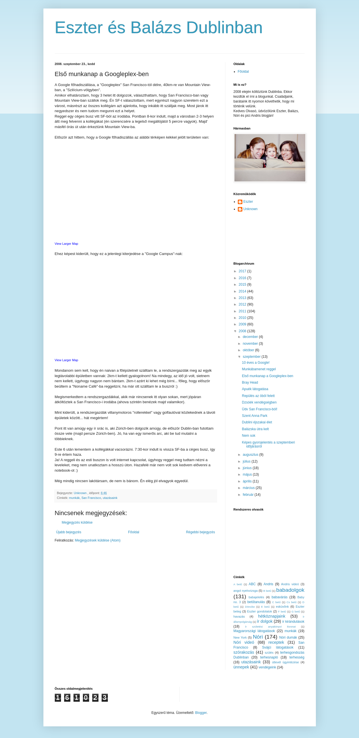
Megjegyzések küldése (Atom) (98, 540)
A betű (238, 584)
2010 (243, 318)
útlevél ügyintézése (285, 662)
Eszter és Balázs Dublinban (159, 27)
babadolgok (290, 590)
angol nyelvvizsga (246, 590)
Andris (268, 584)
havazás (239, 616)
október (249, 350)
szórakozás (244, 652)
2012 (243, 304)
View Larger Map (66, 243)
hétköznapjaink (271, 616)
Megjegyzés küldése (77, 522)
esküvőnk (282, 606)
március (249, 488)
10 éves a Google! (255, 363)
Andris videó (290, 584)
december (251, 337)
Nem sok (248, 436)
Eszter (248, 202)
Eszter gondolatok (259, 611)
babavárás (279, 597)
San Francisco (91, 497)
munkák (74, 497)
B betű (267, 590)
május (248, 474)
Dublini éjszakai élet (257, 422)
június (248, 468)
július (247, 461)
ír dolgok (264, 621)
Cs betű (292, 602)
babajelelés (256, 597)
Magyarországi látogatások (254, 631)
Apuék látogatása (255, 389)
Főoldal (133, 532)
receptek (276, 642)
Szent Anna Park (254, 416)
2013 (243, 298)
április (248, 481)
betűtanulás (256, 602)
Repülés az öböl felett (258, 396)
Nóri (258, 637)
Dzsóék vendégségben (259, 402)
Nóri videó (244, 642)
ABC (252, 584)
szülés (269, 652)
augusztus (251, 455)
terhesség (297, 657)
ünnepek (241, 667)
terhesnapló (269, 657)
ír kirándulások (293, 622)
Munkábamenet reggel (259, 369)
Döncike (250, 606)
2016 (243, 278)
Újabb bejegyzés (68, 532)
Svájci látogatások (277, 647)
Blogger (201, 713)
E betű (265, 606)
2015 (243, 285)
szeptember (252, 357)
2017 (243, 271)
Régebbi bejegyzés (200, 532)
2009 (243, 324)
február (248, 495)
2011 (243, 311)
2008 (243, 331)
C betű (276, 602)
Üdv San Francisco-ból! (259, 409)
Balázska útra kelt (255, 429)
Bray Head (250, 382)
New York (240, 637)
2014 (243, 291)
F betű (282, 611)
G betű (295, 611)
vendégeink (267, 667)
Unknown (250, 209)
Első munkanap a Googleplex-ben (267, 376)
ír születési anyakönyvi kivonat (270, 626)
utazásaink (110, 497)
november (251, 344)
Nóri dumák (288, 637)
